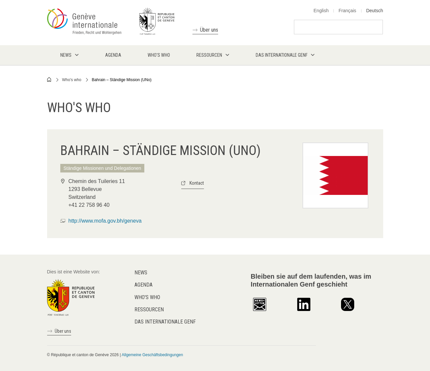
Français (347, 10)
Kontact (196, 183)
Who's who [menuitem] (159, 55)
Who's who (71, 79)
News (140, 272)
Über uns (209, 30)
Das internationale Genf (165, 322)
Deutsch (374, 10)
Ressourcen (149, 309)
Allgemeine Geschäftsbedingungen (152, 355)
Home (49, 79)
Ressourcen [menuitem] (209, 55)
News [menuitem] (66, 55)
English (321, 10)
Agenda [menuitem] (113, 55)
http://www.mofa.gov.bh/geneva (105, 221)
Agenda (143, 285)
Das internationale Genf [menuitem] (281, 55)
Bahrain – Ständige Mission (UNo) (121, 79)
